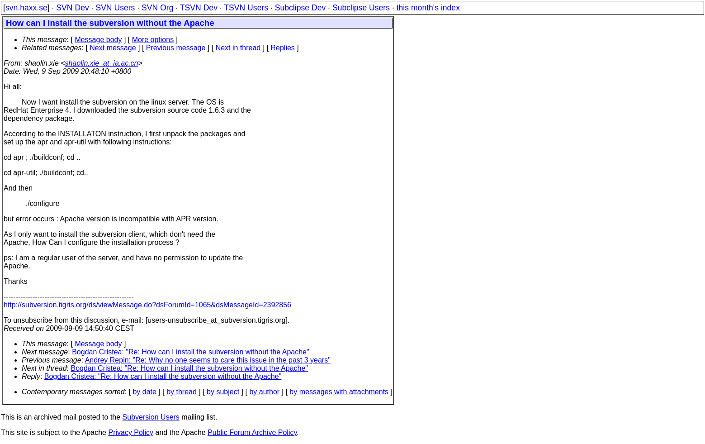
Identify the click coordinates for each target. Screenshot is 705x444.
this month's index (428, 7)
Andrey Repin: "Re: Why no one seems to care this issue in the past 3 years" (208, 360)
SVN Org (157, 7)
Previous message (176, 48)
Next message (113, 48)
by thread (181, 392)
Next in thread (238, 48)
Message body (98, 39)
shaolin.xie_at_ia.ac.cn (101, 63)
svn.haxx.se (26, 7)
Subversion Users (151, 417)
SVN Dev (72, 7)
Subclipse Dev (300, 7)
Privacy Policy (130, 432)
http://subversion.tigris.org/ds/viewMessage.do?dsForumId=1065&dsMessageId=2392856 (147, 305)
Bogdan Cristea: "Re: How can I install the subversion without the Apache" (190, 352)
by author (264, 392)
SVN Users (115, 7)
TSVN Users (246, 7)
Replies (283, 48)
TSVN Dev (199, 7)
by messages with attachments (338, 392)
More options (153, 39)
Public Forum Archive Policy (252, 432)
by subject (223, 392)
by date (144, 392)
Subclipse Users (361, 7)
